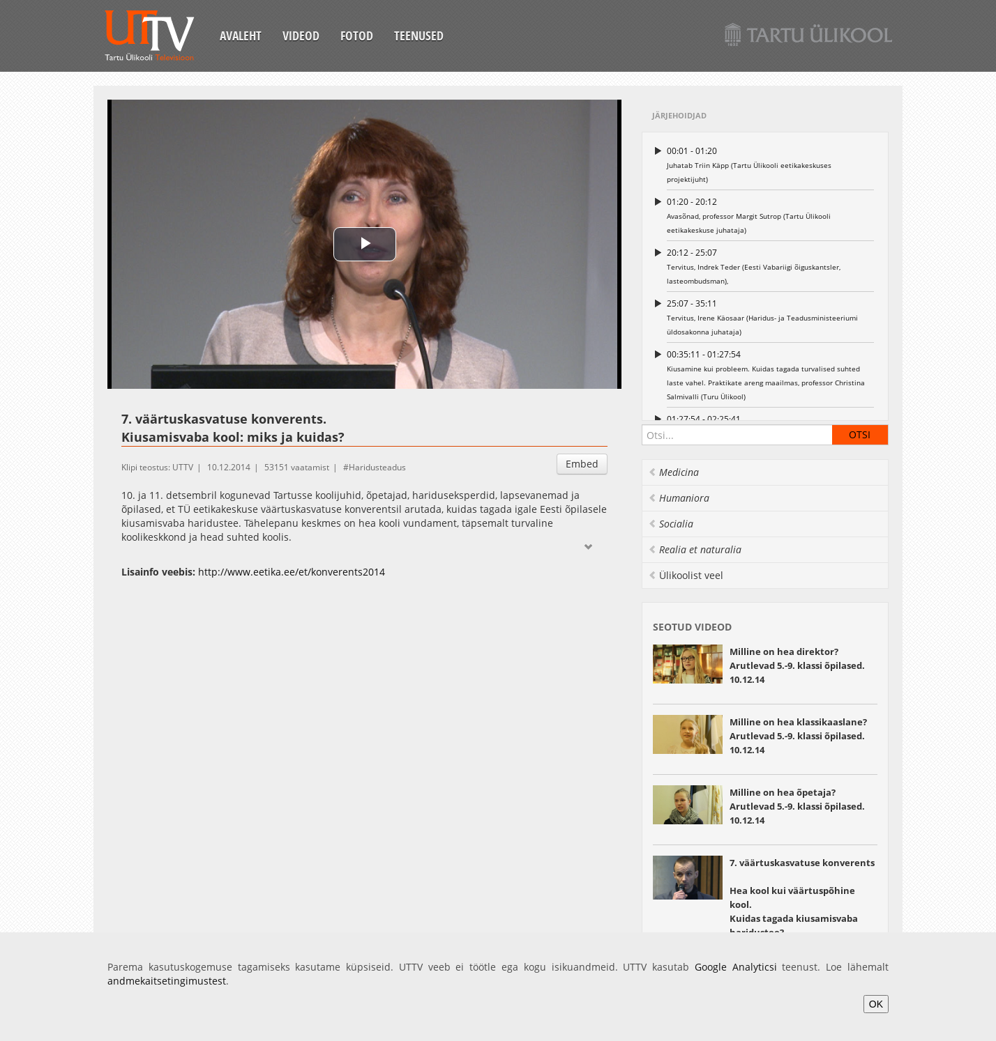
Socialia (670, 523)
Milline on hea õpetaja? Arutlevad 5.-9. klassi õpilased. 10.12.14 (797, 806)
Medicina (673, 472)
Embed (582, 463)
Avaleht (241, 35)
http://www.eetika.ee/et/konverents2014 (291, 571)
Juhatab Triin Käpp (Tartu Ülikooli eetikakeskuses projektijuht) (770, 164)
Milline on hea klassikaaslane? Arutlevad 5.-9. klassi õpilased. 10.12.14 (798, 736)
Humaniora (678, 497)
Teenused (419, 35)
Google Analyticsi (736, 966)
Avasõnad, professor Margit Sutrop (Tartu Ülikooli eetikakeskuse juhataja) (770, 215)
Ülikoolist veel (685, 575)
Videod (300, 35)
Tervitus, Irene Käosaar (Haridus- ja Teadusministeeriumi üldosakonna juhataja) (770, 317)
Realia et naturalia (694, 549)
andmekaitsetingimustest (166, 980)
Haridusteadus (377, 467)
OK (876, 1004)
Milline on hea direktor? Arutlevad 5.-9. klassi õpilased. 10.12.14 (797, 665)
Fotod (356, 35)
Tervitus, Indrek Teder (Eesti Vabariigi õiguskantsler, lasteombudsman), (770, 266)
